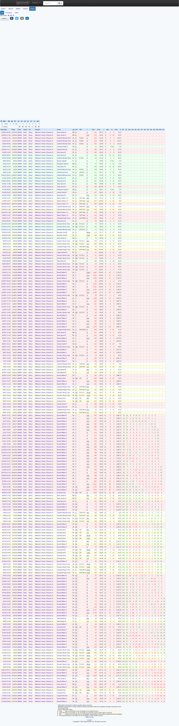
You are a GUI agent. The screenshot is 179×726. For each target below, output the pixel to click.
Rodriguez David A (62, 163)
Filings (32, 8)
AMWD (18, 8)
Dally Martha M (61, 369)
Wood (30, 132)
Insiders (25, 8)
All (2, 12)
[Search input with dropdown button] (50, 3)
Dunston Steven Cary (63, 224)
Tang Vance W (61, 152)
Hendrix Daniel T (62, 192)
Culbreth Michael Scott (64, 138)
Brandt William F (62, 272)
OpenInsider (23, 3)
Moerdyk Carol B (62, 232)
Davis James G (61, 132)
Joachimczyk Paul (62, 172)
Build (24, 132)
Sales (16, 12)
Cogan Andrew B (62, 149)
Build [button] (3, 8)
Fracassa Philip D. (62, 146)
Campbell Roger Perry (63, 218)
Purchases (9, 12)
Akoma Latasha (61, 161)
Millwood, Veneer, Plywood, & (44, 132)
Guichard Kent (61, 378)
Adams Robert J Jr (62, 198)
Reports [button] (36, 3)
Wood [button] (10, 8)
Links (4, 18)
